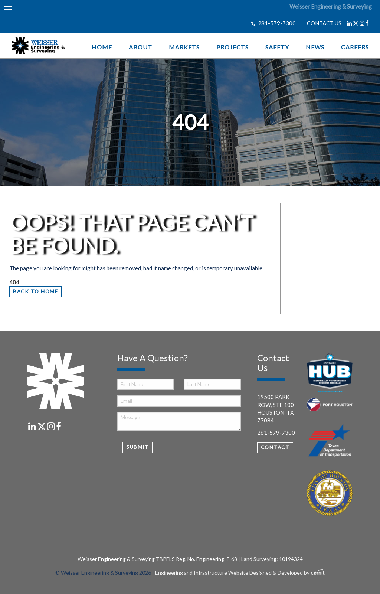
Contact (275, 447)
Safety (277, 47)
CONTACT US (324, 23)
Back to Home (35, 291)
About (140, 47)
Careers (355, 47)
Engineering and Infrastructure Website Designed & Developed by (240, 572)
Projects (232, 47)
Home (102, 47)
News (315, 47)
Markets (184, 47)
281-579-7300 (277, 23)
